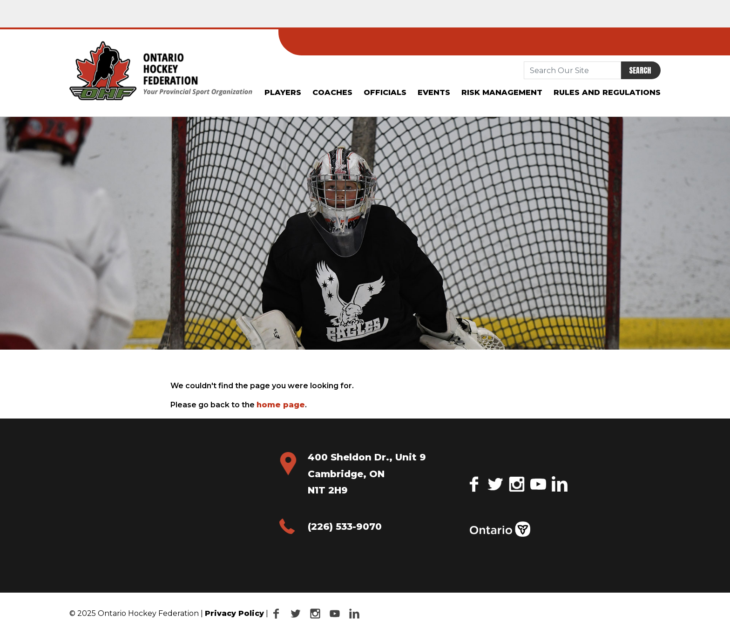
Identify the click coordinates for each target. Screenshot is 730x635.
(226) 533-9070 (345, 526)
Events (434, 92)
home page (281, 404)
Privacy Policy (234, 613)
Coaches (332, 92)
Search (640, 70)
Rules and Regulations (607, 92)
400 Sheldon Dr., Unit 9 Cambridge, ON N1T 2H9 (367, 474)
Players (282, 92)
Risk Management (501, 92)
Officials (385, 92)
